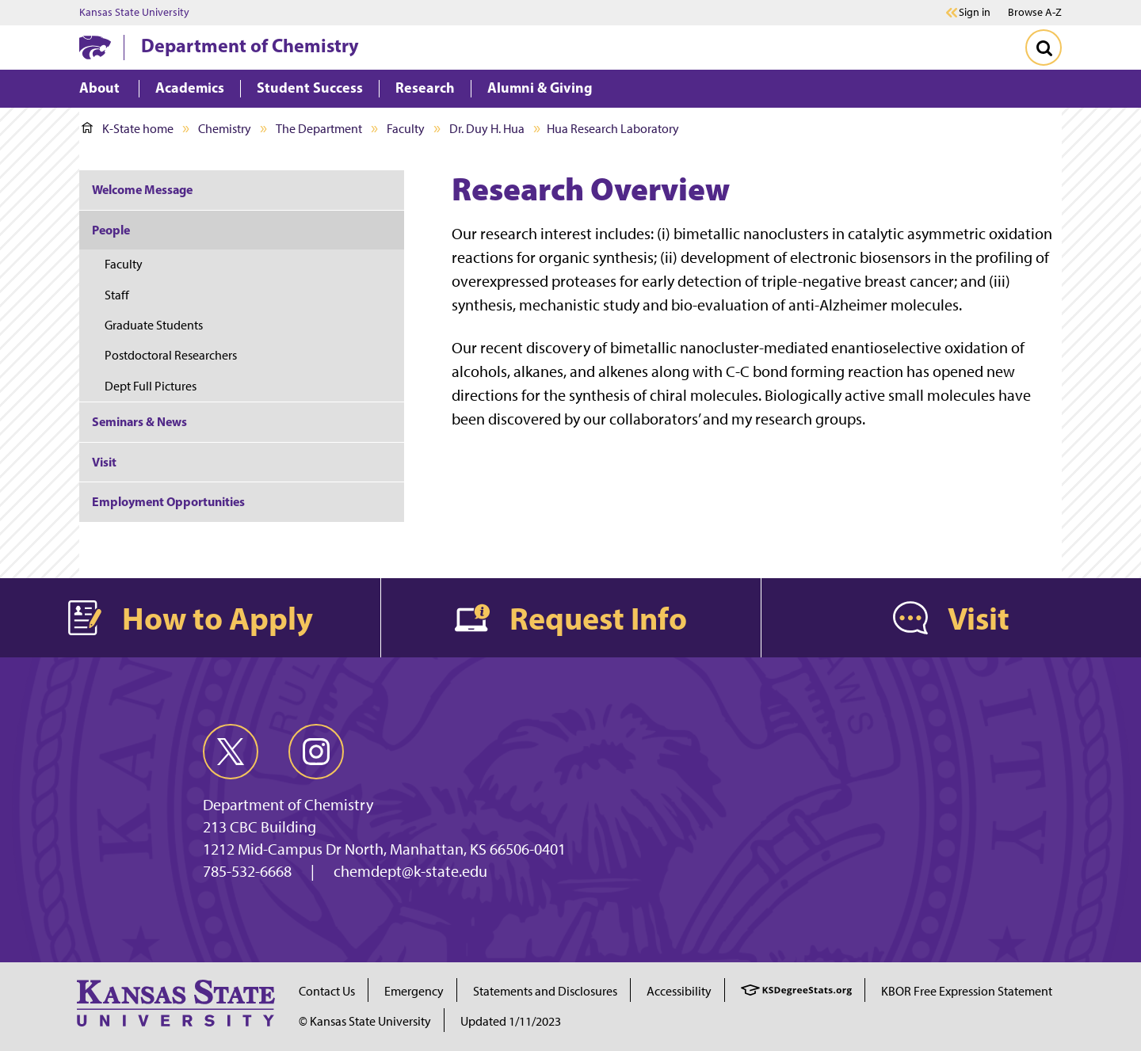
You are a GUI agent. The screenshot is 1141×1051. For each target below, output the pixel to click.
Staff (117, 295)
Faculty (406, 128)
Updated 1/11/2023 (510, 1021)
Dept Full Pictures (151, 386)
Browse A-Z (1035, 12)
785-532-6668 (247, 871)
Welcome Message (142, 189)
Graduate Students (154, 325)
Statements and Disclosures (545, 991)
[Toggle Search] (1043, 47)
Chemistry (224, 128)
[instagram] (316, 751)
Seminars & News (139, 421)
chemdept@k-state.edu (410, 871)
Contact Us (327, 991)
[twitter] (230, 751)
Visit (104, 462)
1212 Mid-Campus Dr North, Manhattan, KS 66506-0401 (384, 849)
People (111, 230)
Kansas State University (134, 12)
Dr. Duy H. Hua (487, 128)
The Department (319, 128)
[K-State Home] (95, 47)
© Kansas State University (365, 1021)
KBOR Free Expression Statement (966, 991)
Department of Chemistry (250, 45)
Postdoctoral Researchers (171, 355)
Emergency (414, 991)
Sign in (974, 12)
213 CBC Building (259, 826)
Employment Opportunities (168, 501)
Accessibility (679, 991)
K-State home (128, 128)
